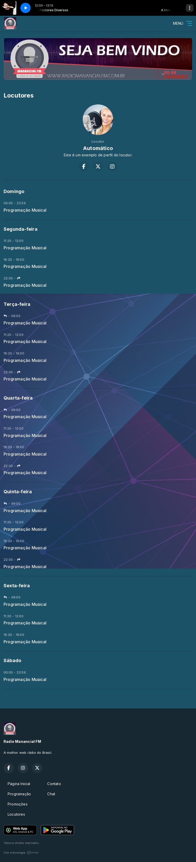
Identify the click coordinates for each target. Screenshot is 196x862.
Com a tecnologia (21, 852)
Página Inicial (19, 784)
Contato (54, 784)
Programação (19, 794)
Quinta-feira (18, 491)
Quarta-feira (18, 398)
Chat (51, 794)
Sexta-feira (17, 585)
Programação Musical (25, 210)
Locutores (16, 814)
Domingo (14, 191)
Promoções (18, 804)
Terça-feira (17, 304)
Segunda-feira (21, 229)
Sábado (12, 660)
